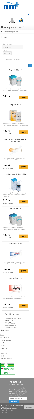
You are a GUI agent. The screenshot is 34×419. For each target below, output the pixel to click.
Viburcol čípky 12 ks (15, 278)
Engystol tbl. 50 (15, 105)
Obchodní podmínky (6, 337)
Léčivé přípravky (8, 31)
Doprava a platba (5, 340)
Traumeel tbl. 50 (15, 209)
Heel (16, 31)
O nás (2, 343)
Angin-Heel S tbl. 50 (15, 70)
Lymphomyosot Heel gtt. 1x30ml (15, 174)
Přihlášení (3, 356)
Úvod (2, 335)
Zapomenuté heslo (6, 358)
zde (12, 410)
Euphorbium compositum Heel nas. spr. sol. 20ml (15, 140)
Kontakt (2, 345)
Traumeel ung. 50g (15, 243)
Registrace (3, 353)
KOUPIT (23, 98)
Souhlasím (29, 407)
